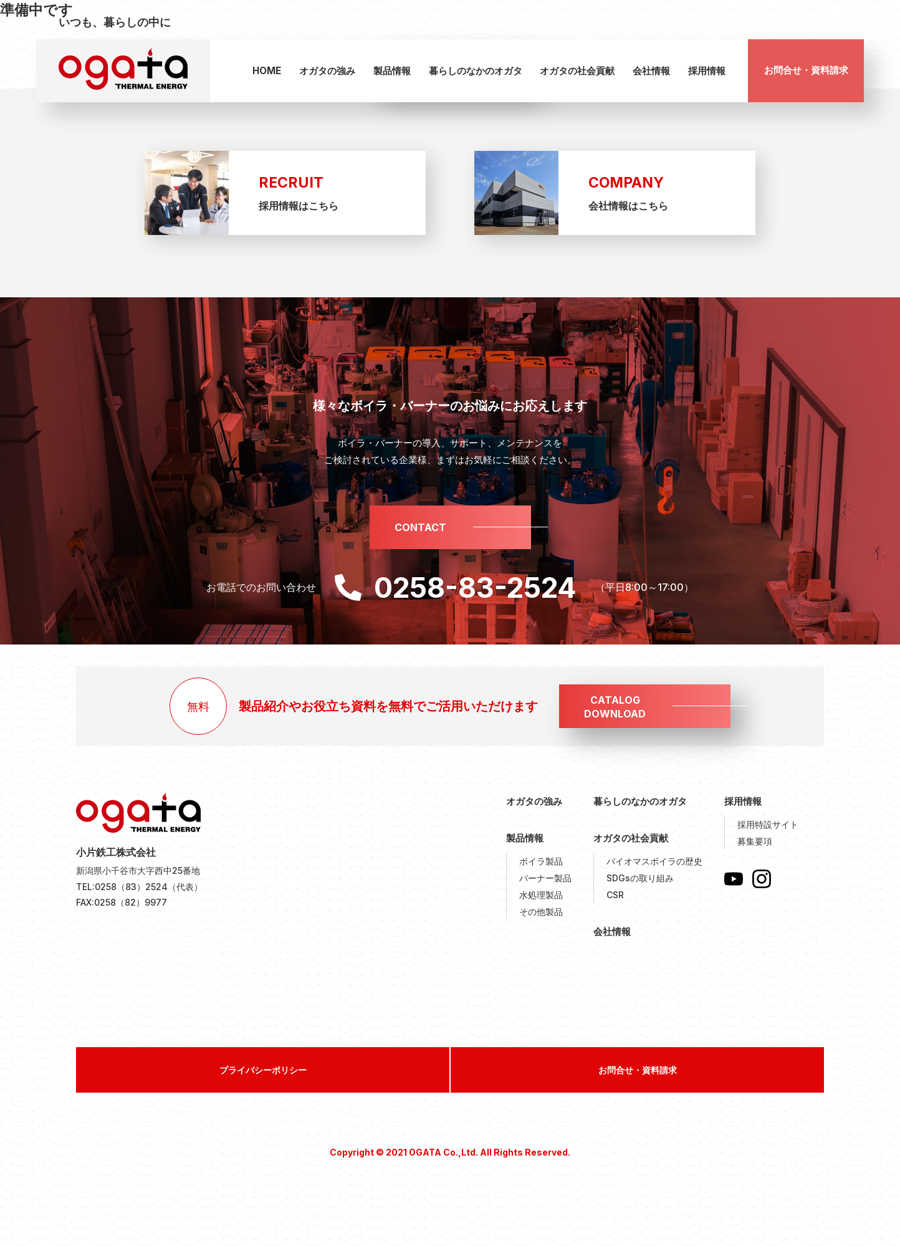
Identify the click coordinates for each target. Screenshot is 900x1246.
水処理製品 (541, 894)
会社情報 (651, 71)
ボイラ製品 (541, 861)
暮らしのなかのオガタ (475, 71)
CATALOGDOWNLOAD (615, 707)
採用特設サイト (767, 824)
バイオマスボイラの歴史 (654, 861)
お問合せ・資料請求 (806, 70)
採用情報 (706, 71)
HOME (266, 71)
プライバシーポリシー (263, 1070)
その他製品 (541, 911)
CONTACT (420, 527)
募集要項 (754, 841)
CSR (615, 894)
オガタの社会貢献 (577, 71)
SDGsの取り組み (640, 878)
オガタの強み (327, 71)
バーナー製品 (545, 878)
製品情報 (392, 71)
